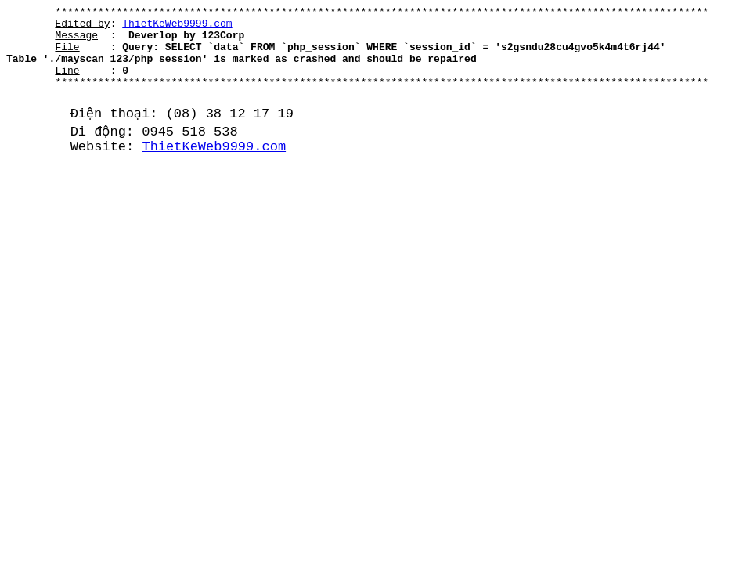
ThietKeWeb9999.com (177, 27)
